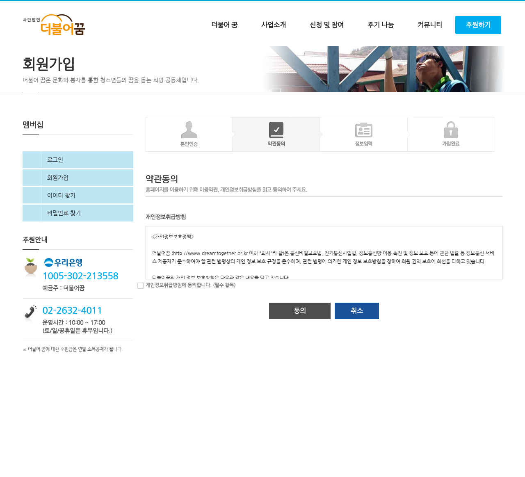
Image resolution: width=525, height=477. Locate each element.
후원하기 (478, 25)
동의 (300, 349)
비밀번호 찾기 (64, 251)
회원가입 (57, 215)
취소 (357, 349)
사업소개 (273, 25)
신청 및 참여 (327, 25)
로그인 (55, 198)
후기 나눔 (381, 25)
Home (29, 54)
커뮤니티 (430, 25)
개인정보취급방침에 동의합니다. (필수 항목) (190, 323)
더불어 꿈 (224, 25)
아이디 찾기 (61, 233)
